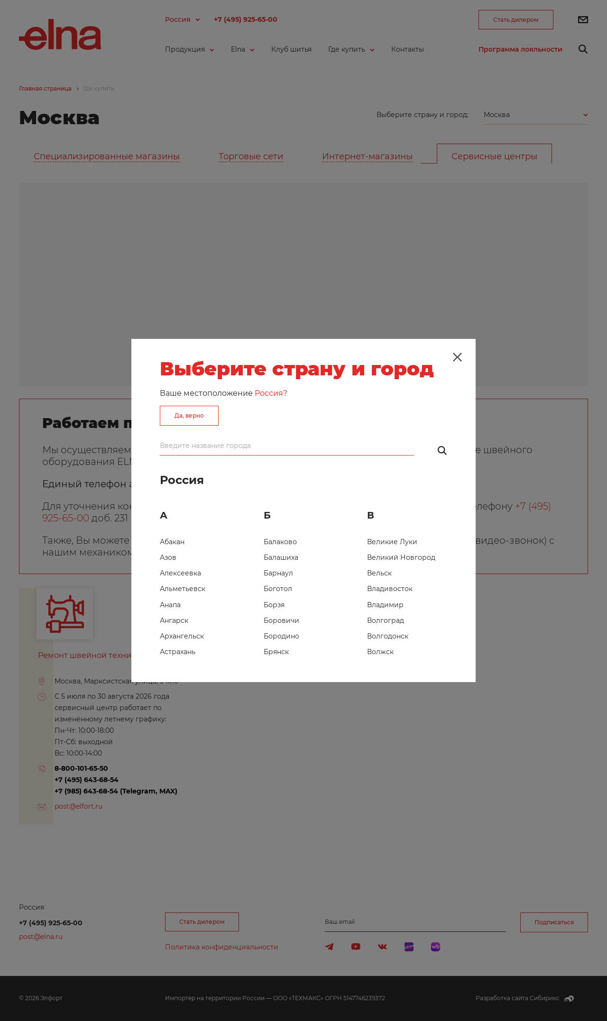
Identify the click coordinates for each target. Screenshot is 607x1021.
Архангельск (182, 636)
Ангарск (174, 620)
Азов (168, 557)
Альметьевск (182, 588)
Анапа (170, 605)
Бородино (281, 636)
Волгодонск (387, 636)
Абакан (172, 542)
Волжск (380, 651)
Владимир (385, 605)
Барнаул (278, 573)
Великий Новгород (401, 557)
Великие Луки (392, 542)
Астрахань (177, 651)
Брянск (276, 651)
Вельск (379, 573)
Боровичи (281, 620)
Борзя (274, 605)
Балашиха (281, 557)
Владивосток (390, 588)
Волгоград (385, 620)
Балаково (280, 542)
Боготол (278, 588)
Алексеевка (180, 573)
